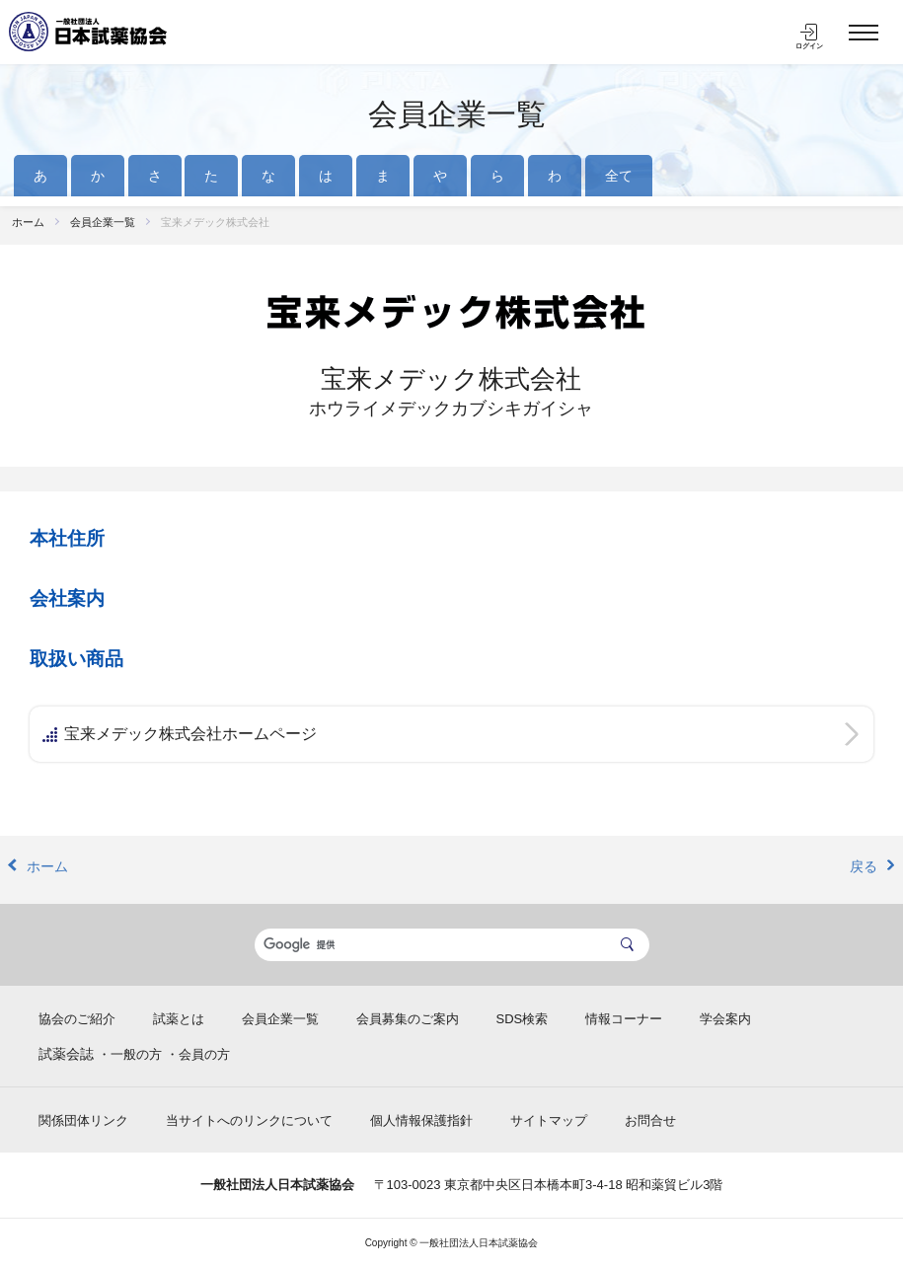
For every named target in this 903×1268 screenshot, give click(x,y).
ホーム (28, 222)
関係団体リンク (83, 1120)
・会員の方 (198, 1054)
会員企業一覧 (457, 114)
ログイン (809, 45)
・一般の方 (130, 1054)
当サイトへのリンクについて (249, 1120)
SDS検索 (522, 1018)
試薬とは (178, 1018)
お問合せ (650, 1120)
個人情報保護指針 (421, 1120)
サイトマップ (548, 1120)
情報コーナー (623, 1018)
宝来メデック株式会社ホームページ (190, 733)
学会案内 (725, 1018)
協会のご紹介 (76, 1018)
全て (619, 176)
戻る (863, 866)
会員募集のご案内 (407, 1018)
